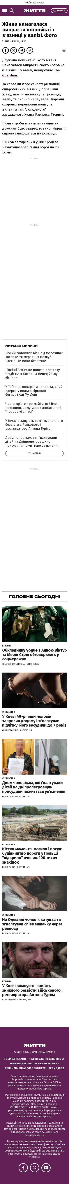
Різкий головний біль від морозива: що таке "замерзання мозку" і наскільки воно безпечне (34, 357)
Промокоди (56, 1068)
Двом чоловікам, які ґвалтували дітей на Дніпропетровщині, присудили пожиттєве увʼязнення (32, 442)
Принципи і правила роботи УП (25, 1068)
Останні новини (21, 346)
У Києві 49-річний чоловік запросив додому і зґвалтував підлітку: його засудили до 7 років (34, 721)
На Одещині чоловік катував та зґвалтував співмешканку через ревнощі (32, 924)
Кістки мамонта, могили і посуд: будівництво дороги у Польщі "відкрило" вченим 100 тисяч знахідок (32, 855)
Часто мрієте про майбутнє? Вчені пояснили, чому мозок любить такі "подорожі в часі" (33, 408)
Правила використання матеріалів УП (34, 1063)
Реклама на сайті (15, 1059)
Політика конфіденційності (47, 1059)
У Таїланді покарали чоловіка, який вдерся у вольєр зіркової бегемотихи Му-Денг (34, 391)
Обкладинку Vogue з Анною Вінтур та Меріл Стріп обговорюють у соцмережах (34, 654)
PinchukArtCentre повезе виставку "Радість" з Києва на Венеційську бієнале (32, 374)
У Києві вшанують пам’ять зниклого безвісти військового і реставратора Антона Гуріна (34, 425)
